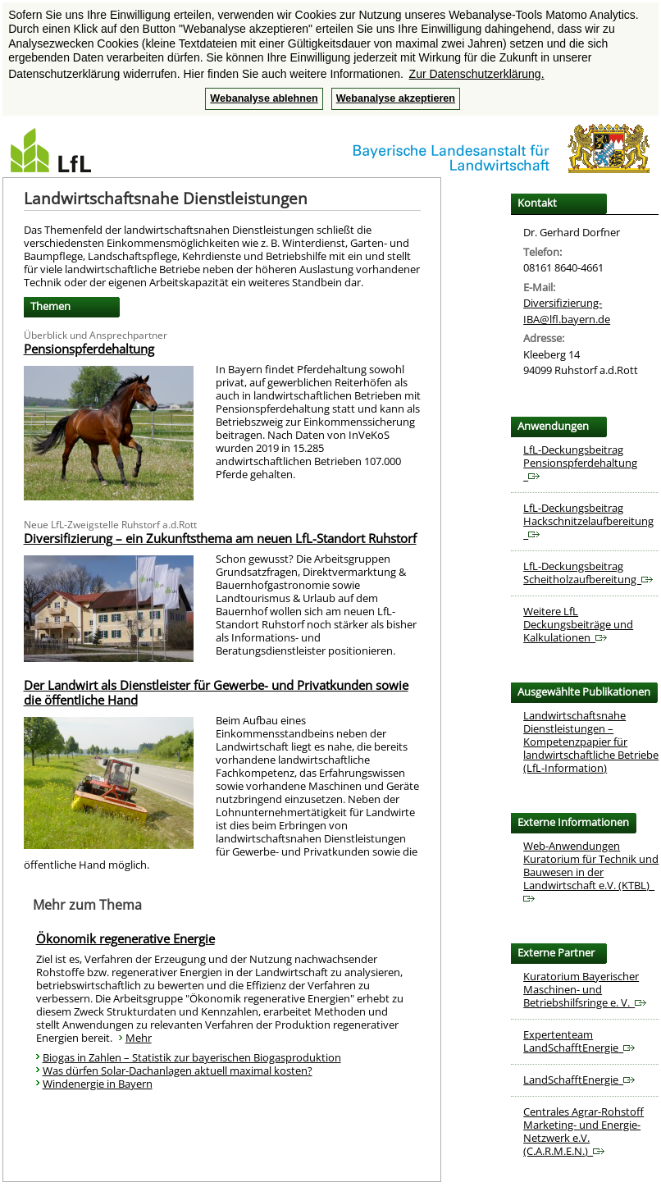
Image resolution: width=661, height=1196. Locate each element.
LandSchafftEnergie (579, 1079)
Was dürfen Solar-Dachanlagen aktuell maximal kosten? (177, 1070)
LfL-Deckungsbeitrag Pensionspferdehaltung (580, 462)
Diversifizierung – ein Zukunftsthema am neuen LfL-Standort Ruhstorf (220, 538)
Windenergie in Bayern (98, 1083)
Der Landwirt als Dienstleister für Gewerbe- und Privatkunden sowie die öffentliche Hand (216, 692)
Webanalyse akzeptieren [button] (395, 98)
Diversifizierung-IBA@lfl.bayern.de (566, 310)
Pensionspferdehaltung (89, 348)
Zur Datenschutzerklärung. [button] (477, 73)
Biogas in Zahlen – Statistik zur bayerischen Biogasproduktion (192, 1057)
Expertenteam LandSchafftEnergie (579, 1041)
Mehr (138, 1037)
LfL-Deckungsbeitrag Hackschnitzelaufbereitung (588, 520)
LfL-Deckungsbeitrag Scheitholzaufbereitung (588, 573)
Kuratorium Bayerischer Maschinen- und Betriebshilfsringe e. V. (584, 989)
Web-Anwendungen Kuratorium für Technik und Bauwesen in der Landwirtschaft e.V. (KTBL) (591, 870)
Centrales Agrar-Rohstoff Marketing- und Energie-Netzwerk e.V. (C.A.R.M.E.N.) (583, 1131)
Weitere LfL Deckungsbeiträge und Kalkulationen (578, 624)
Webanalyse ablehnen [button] (263, 98)
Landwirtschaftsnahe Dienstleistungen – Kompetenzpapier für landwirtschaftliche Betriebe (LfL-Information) (591, 741)
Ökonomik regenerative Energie (125, 938)
